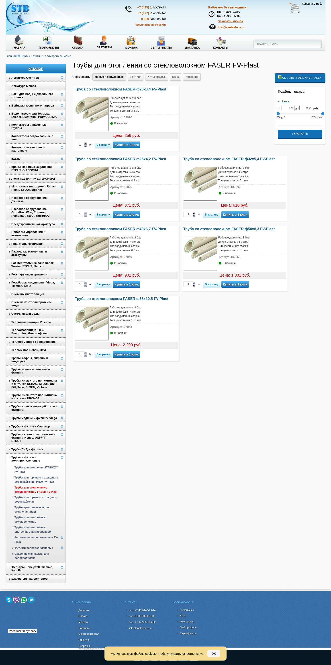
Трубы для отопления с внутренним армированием (32, 529)
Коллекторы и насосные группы (29, 126)
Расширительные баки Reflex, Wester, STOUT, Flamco (32, 264)
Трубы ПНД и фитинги (27, 449)
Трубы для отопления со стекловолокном (30, 519)
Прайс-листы (49, 47)
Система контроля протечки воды (31, 303)
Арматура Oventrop (25, 77)
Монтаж (131, 47)
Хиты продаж (156, 76)
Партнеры (104, 47)
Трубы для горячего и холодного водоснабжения (36, 499)
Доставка (192, 47)
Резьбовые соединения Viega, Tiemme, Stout (33, 284)
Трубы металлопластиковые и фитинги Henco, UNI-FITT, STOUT (33, 438)
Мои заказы (187, 621)
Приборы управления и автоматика (28, 233)
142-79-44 (151, 7)
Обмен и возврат (88, 633)
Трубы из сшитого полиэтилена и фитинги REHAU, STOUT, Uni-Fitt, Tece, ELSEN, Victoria (34, 384)
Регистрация (187, 610)
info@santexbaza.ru (231, 27)
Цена (175, 76)
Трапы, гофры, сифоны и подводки (29, 359)
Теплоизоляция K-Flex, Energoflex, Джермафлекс (29, 331)
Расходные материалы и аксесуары (29, 253)
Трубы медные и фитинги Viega (34, 418)
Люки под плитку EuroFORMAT (33, 178)
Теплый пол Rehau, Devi (28, 350)
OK (214, 653)
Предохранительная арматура (33, 224)
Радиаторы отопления (27, 243)
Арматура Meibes (23, 86)
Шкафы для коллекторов (29, 578)
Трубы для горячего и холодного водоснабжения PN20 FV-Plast (36, 479)
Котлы (15, 159)
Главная (18, 47)
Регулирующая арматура (29, 274)
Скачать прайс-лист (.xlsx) (300, 77)
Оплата (77, 47)
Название (192, 76)
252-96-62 (151, 13)
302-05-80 (153, 19)
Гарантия (84, 639)
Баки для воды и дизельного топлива (32, 95)
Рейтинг (135, 76)
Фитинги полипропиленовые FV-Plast (36, 539)
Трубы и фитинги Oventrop (30, 426)
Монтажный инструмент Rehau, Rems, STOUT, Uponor (33, 188)
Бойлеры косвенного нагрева (32, 105)
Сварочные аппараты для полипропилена (31, 556)
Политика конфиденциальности (91, 647)
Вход (182, 615)
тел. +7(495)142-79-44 (142, 610)
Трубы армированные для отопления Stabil (31, 509)
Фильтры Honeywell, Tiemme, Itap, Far (32, 568)
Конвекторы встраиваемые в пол (32, 137)
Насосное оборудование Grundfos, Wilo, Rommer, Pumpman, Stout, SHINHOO (30, 212)
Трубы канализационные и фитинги (30, 370)
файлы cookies (145, 653)
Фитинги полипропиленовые (33, 548)
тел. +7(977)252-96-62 (142, 621)
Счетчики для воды (25, 313)
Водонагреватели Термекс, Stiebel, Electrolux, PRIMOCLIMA (34, 115)
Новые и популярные (109, 76)
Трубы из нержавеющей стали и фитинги (34, 408)
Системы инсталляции (27, 294)
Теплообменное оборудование (33, 341)
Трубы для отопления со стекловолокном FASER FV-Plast (35, 489)
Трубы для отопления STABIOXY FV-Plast (36, 469)
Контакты (220, 47)
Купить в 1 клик (126, 145)
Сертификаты (161, 47)
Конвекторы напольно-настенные (28, 149)
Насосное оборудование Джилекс (29, 199)
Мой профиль (188, 627)
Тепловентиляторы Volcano (31, 322)
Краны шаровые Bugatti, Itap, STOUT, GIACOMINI (32, 168)
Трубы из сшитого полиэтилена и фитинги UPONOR (34, 396)
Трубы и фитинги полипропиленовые (46, 56)
